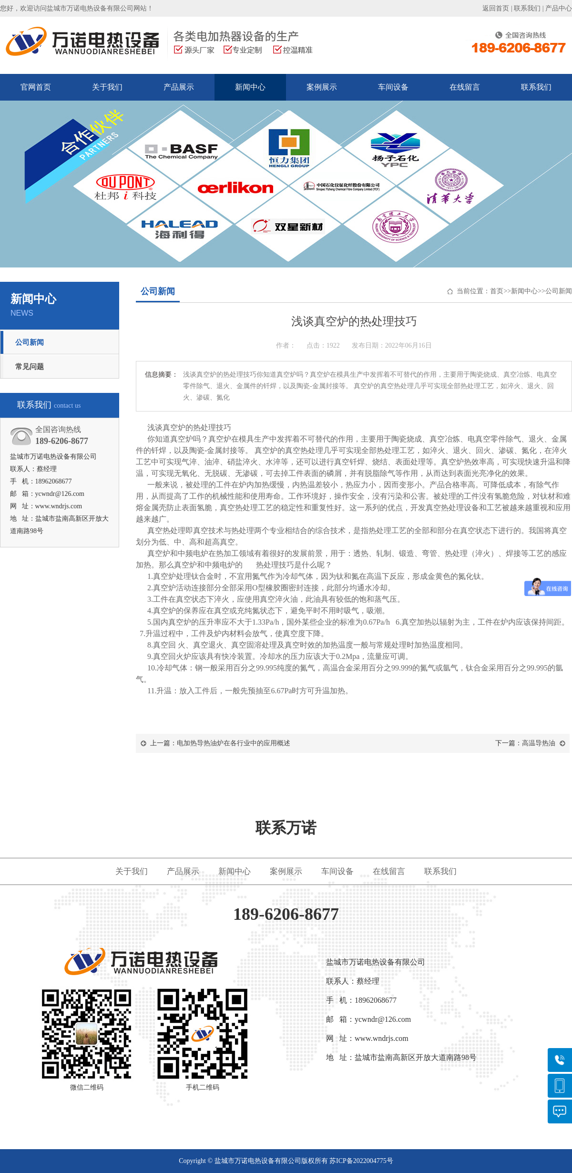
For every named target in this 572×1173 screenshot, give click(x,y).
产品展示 (178, 87)
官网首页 (35, 87)
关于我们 (107, 87)
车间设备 (393, 87)
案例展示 (321, 87)
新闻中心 (250, 87)
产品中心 (558, 8)
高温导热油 (538, 743)
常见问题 (29, 366)
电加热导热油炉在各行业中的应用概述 (233, 743)
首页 (496, 291)
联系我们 (527, 8)
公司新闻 (29, 342)
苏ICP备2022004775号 (361, 1160)
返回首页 (495, 8)
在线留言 (464, 87)
